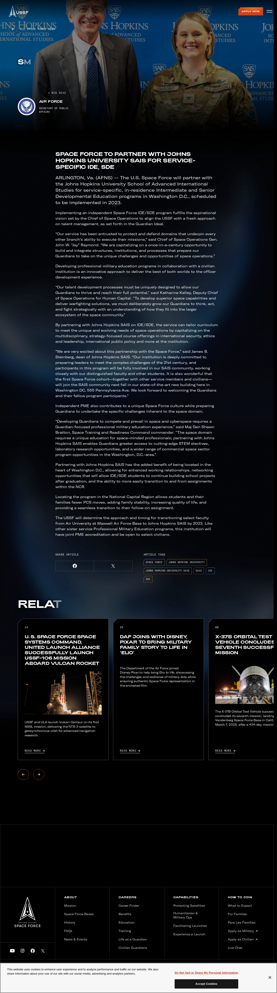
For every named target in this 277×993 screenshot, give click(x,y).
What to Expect (240, 905)
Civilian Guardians (133, 948)
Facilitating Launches (190, 926)
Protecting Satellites (189, 905)
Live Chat (235, 948)
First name (136, 867)
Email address (142, 853)
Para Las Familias (242, 922)
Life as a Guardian (133, 939)
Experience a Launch (189, 934)
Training (125, 931)
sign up (244, 867)
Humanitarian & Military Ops (185, 915)
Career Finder (129, 905)
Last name (193, 867)
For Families (237, 914)
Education (127, 922)
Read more (35, 751)
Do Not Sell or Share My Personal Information (206, 972)
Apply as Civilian (242, 939)
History (69, 922)
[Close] (270, 977)
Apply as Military (242, 931)
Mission (70, 905)
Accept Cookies (206, 983)
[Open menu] (269, 11)
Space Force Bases (79, 914)
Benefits (125, 914)
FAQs (68, 931)
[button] (75, 566)
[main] (138, 978)
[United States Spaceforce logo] (27, 911)
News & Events (75, 939)
